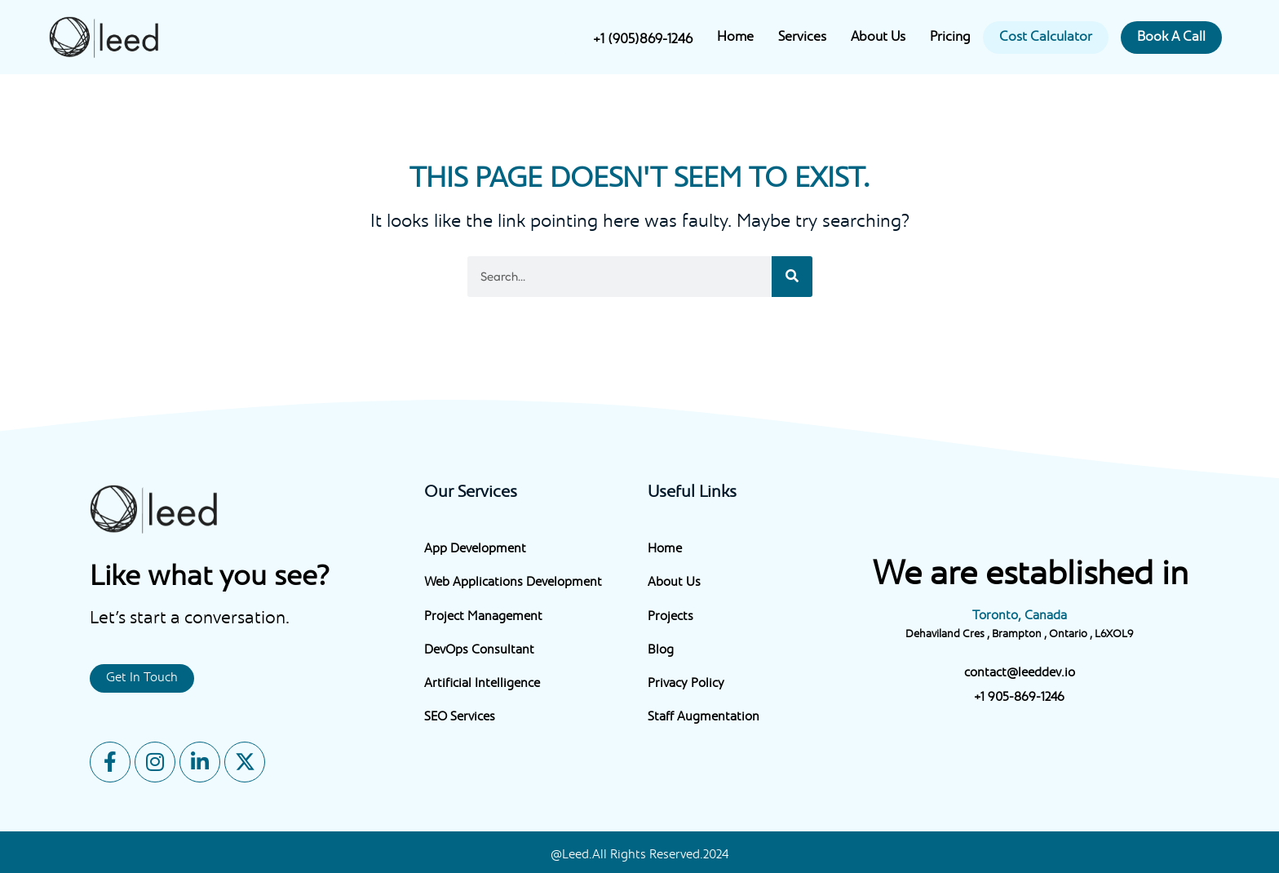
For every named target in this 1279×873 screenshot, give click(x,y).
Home (735, 37)
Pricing (950, 37)
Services (802, 37)
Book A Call (1171, 37)
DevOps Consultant (479, 651)
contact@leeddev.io (1019, 673)
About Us (878, 37)
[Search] (792, 276)
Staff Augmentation (703, 717)
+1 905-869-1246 (1019, 698)
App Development (475, 549)
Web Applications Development (513, 583)
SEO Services (459, 717)
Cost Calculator (1045, 37)
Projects (670, 617)
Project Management (483, 617)
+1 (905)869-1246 (643, 40)
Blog (661, 651)
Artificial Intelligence (482, 684)
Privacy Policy (686, 684)
